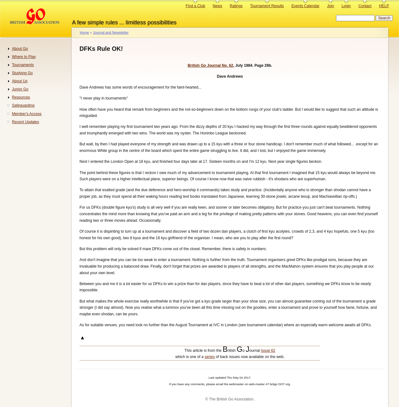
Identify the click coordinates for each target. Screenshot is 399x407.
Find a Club (195, 6)
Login (346, 6)
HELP (384, 6)
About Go (20, 48)
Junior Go (20, 89)
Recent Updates (25, 122)
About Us (19, 81)
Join (330, 6)
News (217, 6)
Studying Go (22, 73)
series (209, 357)
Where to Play (24, 57)
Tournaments (23, 65)
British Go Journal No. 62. (211, 65)
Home (84, 32)
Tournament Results (267, 6)
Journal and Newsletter (110, 32)
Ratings (236, 6)
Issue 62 (268, 350)
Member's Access (26, 114)
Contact (365, 6)
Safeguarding (23, 105)
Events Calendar (305, 6)
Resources (21, 97)
